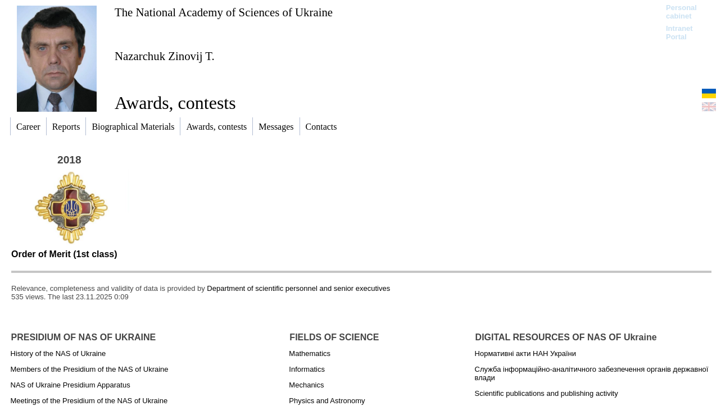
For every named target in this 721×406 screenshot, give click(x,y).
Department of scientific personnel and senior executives (298, 288)
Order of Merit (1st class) (64, 254)
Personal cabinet (681, 11)
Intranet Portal (679, 32)
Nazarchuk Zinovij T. (165, 55)
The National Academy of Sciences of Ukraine (224, 12)
